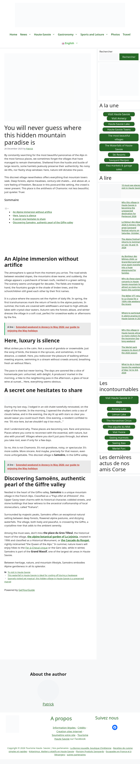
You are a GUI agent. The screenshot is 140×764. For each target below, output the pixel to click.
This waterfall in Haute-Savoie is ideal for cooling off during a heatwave (42, 575)
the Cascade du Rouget (75, 540)
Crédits (82, 727)
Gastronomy (68, 34)
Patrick (48, 704)
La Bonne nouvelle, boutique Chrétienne (90, 748)
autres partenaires (76, 754)
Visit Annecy (119, 118)
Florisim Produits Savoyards (90, 751)
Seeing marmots (118, 437)
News (26, 34)
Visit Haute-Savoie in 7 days (119, 400)
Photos (115, 34)
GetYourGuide (27, 590)
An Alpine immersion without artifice (32, 212)
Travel (126, 34)
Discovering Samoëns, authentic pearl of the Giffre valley (43, 222)
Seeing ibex (119, 443)
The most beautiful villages (119, 137)
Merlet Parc (119, 448)
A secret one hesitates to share (29, 219)
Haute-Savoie (45, 34)
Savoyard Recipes (119, 160)
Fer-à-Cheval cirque (36, 547)
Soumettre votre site (64, 735)
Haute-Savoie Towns (119, 129)
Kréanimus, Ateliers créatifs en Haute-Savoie (51, 751)
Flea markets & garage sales (119, 167)
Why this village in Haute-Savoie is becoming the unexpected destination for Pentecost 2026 (130, 209)
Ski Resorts (119, 154)
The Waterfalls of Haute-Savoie (119, 147)
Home (13, 34)
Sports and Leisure (95, 34)
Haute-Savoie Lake (119, 124)
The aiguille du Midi (119, 426)
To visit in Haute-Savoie (19, 572)
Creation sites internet (69, 731)
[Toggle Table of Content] (6, 208)
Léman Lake (119, 414)
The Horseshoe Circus (119, 420)
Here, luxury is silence (24, 215)
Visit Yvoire (119, 432)
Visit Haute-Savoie (119, 114)
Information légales (64, 727)
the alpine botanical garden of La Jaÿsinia (52, 536)
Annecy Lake (119, 409)
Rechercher (105, 51)
